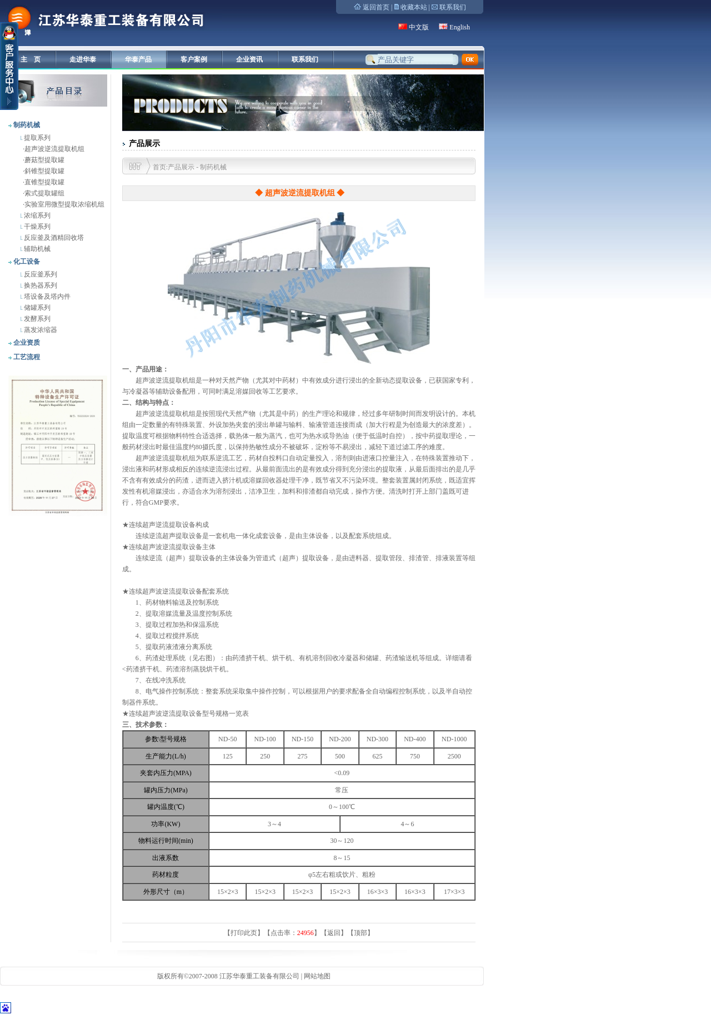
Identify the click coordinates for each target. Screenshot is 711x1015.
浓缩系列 (36, 215)
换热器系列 (39, 285)
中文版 (419, 27)
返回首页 (376, 7)
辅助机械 (36, 249)
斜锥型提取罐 (44, 171)
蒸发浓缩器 (39, 330)
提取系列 (36, 138)
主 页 (31, 59)
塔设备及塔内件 (46, 296)
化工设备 (26, 261)
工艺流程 (26, 357)
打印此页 (244, 933)
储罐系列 (36, 307)
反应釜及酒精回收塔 (53, 238)
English (459, 27)
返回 (334, 933)
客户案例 (194, 59)
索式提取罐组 (44, 193)
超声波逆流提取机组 (54, 149)
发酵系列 (36, 319)
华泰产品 (138, 59)
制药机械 (26, 125)
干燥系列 (36, 226)
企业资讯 (249, 59)
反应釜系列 (39, 274)
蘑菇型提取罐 (44, 160)
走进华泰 (82, 59)
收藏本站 (413, 7)
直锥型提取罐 (44, 182)
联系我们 (452, 7)
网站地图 (317, 976)
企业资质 (26, 342)
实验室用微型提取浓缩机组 (64, 204)
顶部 (360, 933)
